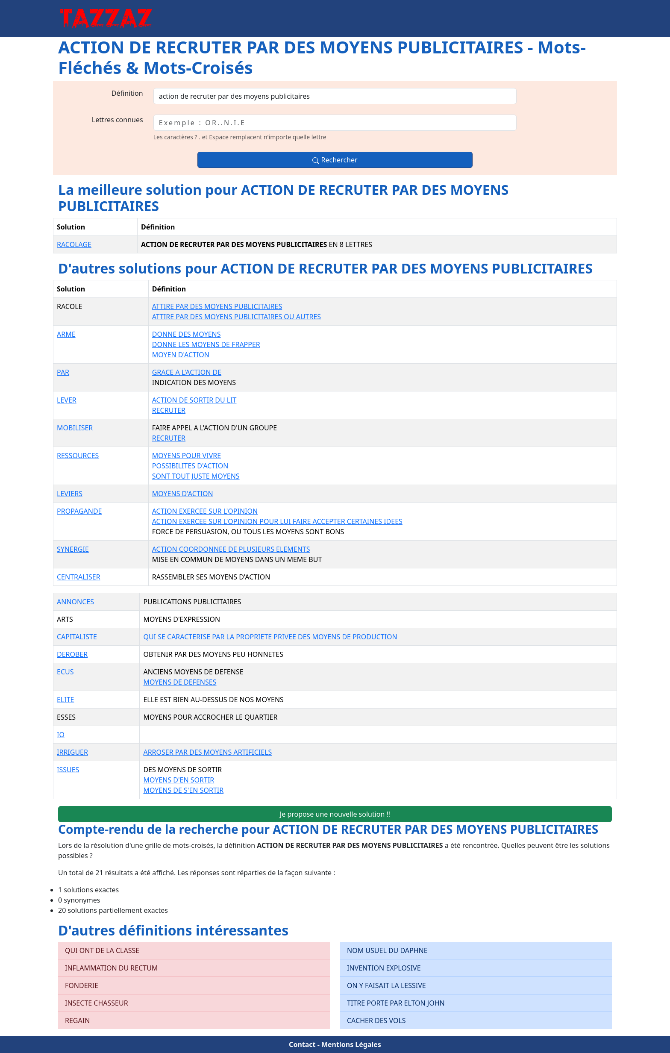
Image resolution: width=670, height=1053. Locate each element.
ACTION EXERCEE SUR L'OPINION (205, 511)
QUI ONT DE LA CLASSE (102, 950)
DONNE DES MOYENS (186, 334)
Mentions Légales (351, 1044)
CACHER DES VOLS (376, 1020)
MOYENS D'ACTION (182, 493)
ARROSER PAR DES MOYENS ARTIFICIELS (207, 752)
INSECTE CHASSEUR (96, 1003)
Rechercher (334, 160)
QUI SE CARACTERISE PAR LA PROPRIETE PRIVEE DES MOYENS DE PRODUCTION (270, 636)
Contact (302, 1044)
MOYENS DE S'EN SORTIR (183, 790)
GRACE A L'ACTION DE (186, 372)
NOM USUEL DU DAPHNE (387, 950)
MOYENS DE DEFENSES (179, 682)
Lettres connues (117, 119)
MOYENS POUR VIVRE (186, 455)
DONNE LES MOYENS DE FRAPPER (206, 344)
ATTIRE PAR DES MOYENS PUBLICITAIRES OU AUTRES (236, 316)
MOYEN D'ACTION (180, 354)
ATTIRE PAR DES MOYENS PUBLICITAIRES (217, 306)
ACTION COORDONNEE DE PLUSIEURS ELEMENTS (231, 549)
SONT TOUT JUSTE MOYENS (196, 476)
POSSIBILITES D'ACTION (190, 466)
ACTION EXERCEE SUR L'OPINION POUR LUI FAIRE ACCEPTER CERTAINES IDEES (277, 521)
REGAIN (77, 1020)
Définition (127, 93)
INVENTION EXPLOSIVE (384, 968)
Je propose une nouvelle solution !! (335, 814)
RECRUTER (168, 410)
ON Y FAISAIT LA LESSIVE (386, 985)
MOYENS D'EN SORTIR (178, 780)
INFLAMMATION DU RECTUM (111, 968)
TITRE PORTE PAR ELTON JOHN (396, 1003)
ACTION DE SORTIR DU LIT (194, 400)
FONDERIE (81, 985)
